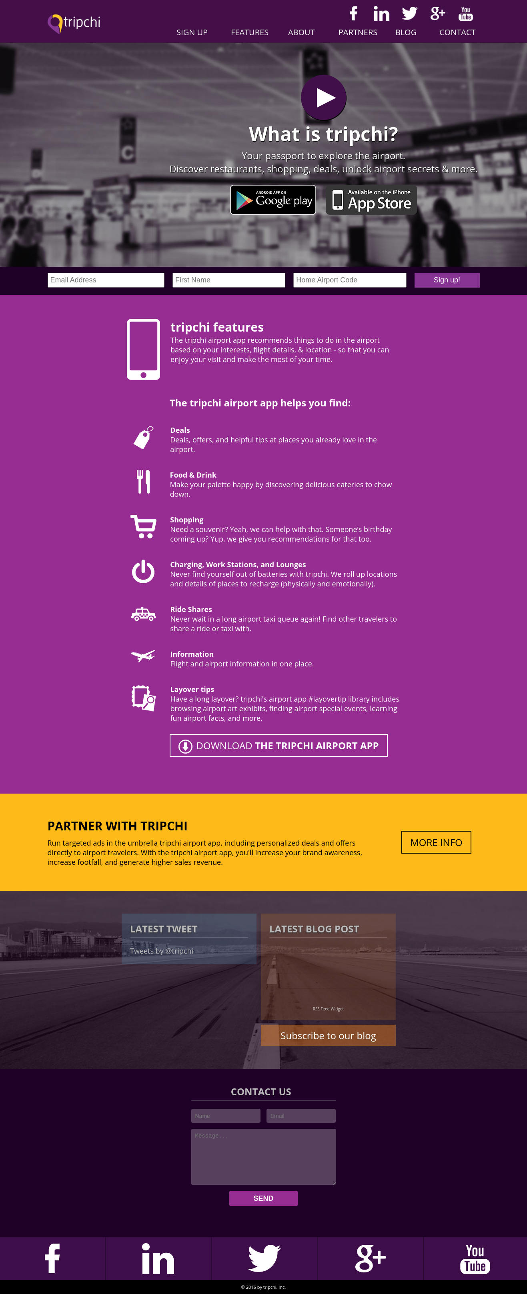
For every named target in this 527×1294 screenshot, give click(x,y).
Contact (457, 32)
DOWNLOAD (287, 745)
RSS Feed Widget (328, 1009)
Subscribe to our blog (328, 1035)
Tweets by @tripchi (161, 951)
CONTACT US (262, 1091)
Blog (406, 32)
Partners (358, 32)
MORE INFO (436, 842)
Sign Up (192, 32)
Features (250, 32)
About (301, 32)
